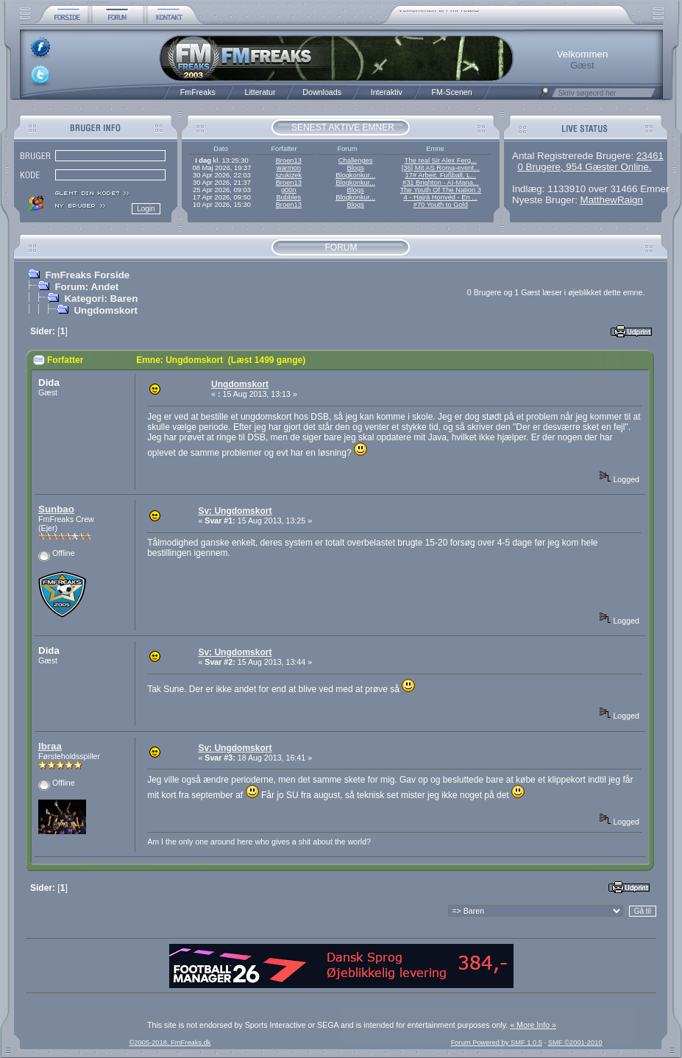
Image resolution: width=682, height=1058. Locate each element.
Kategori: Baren (101, 298)
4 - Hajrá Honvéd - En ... (441, 197)
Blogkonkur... (355, 175)
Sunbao (56, 509)
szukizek (288, 175)
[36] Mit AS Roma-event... (441, 168)
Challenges (355, 160)
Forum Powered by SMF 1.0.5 (496, 1042)
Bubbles (288, 197)
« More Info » (533, 1024)
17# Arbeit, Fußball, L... (440, 175)
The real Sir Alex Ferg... (441, 160)
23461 (650, 155)
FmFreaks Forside (87, 275)
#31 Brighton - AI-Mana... (440, 182)
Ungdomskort (106, 310)
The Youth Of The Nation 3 (440, 190)
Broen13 (289, 160)
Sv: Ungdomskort (234, 511)
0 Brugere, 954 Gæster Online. (584, 166)
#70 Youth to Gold (440, 204)
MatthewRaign (611, 199)
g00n (288, 190)
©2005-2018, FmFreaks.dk (169, 1042)
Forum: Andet (86, 286)
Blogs (355, 168)
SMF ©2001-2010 (575, 1042)
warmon (289, 168)
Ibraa (50, 746)
